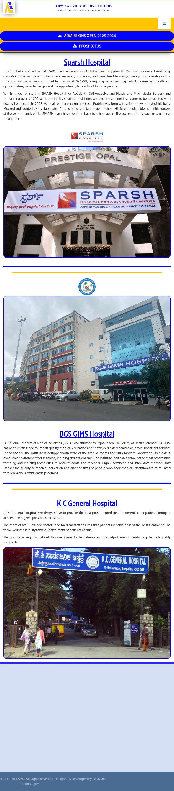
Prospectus (87, 8)
